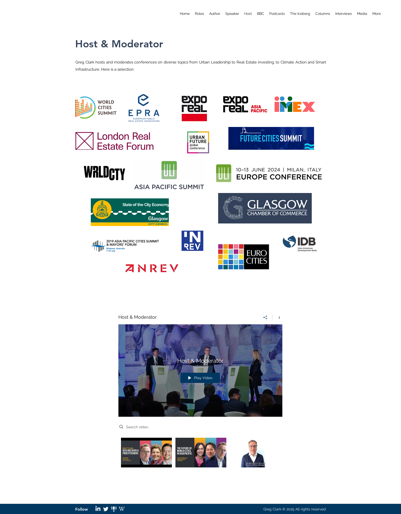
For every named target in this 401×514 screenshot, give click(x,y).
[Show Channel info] (277, 317)
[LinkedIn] (98, 509)
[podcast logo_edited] (114, 509)
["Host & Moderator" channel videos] (200, 458)
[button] (277, 13)
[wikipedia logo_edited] (122, 509)
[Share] (265, 317)
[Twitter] (106, 509)
